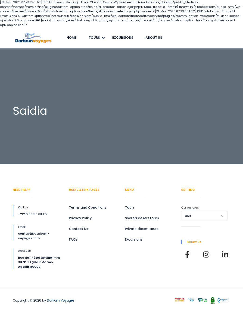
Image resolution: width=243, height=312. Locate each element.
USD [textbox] (188, 216)
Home (71, 37)
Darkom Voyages (61, 300)
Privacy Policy (80, 218)
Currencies (190, 207)
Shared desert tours (142, 218)
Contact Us (78, 228)
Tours (94, 37)
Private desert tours (142, 228)
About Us (154, 37)
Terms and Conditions (87, 207)
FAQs (73, 239)
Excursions (122, 37)
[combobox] (204, 215)
